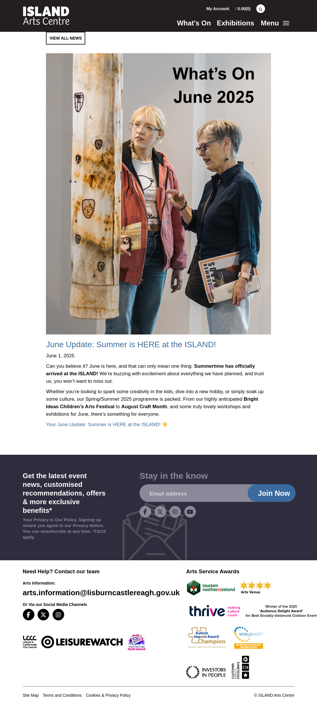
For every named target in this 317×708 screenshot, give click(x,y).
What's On (194, 23)
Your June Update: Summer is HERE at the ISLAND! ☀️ (107, 424)
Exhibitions (235, 23)
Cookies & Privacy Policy (108, 695)
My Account (217, 8)
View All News (65, 38)
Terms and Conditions (62, 695)
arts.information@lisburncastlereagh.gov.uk (101, 592)
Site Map (31, 695)
